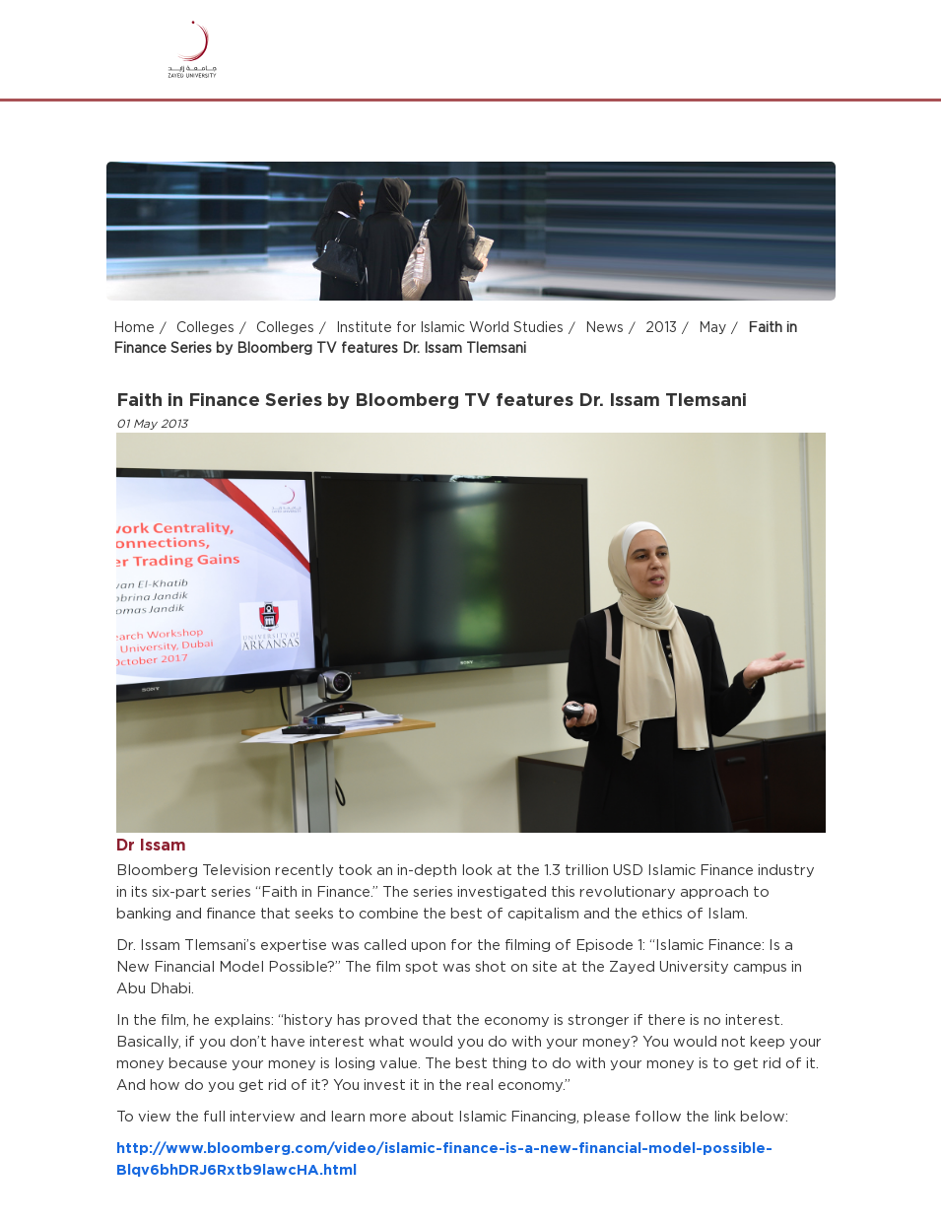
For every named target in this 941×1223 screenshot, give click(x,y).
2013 (661, 329)
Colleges (205, 329)
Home (134, 329)
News (604, 329)
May (712, 329)
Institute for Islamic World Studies (450, 329)
